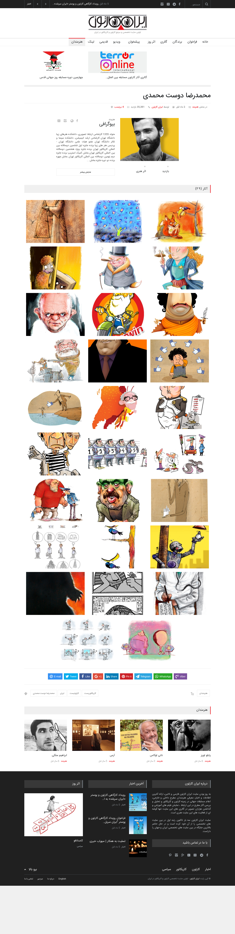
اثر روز (151, 42)
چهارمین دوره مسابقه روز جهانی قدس (61, 77)
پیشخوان (134, 42)
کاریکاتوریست (90, 693)
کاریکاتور (181, 869)
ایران (62, 693)
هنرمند (195, 107)
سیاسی (80, 846)
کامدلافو (78, 841)
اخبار (123, 805)
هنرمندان (77, 42)
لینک (91, 42)
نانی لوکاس (156, 755)
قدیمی (103, 42)
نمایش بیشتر (85, 172)
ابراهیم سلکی (59, 755)
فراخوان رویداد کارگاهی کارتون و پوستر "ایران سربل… (106, 820)
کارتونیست (74, 693)
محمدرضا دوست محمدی (43, 693)
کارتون (196, 869)
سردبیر (40, 879)
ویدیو (116, 42)
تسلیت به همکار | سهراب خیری (107, 841)
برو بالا (33, 869)
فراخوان (192, 42)
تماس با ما (28, 879)
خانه (205, 42)
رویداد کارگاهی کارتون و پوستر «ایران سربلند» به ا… (108, 797)
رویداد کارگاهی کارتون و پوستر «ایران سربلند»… (75, 4)
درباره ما (50, 879)
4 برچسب (119, 107)
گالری (163, 42)
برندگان (177, 42)
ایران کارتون (157, 107)
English (62, 879)
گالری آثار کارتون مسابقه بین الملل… (126, 77)
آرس (112, 755)
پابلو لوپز (206, 755)
